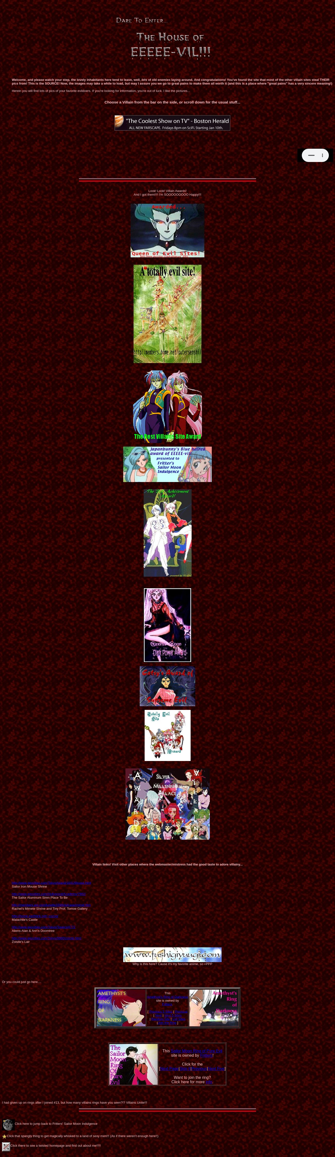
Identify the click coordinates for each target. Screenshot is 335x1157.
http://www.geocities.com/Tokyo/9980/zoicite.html (46, 938)
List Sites (178, 1019)
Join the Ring (167, 1023)
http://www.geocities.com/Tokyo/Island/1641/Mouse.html (51, 883)
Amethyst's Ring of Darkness (167, 997)
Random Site (160, 1019)
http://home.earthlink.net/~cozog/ (35, 916)
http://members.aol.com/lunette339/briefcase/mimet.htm (51, 905)
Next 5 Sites (173, 1015)
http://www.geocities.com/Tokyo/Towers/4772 (43, 927)
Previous (181, 1011)
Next (158, 1015)
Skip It (185, 1069)
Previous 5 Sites (160, 1011)
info (209, 1082)
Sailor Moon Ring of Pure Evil (196, 1051)
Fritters (167, 1004)
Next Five (216, 1069)
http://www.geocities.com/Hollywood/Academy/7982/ (49, 894)
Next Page (169, 1069)
